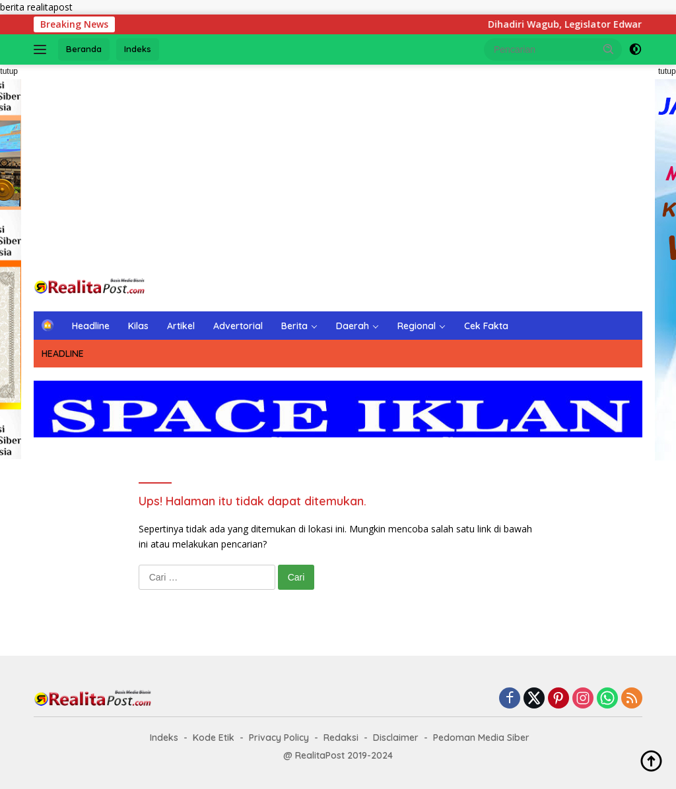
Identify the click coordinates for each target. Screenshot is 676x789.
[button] (608, 48)
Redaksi (340, 737)
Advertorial (238, 326)
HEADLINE (63, 354)
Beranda (84, 49)
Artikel (181, 326)
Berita (294, 326)
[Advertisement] (338, 170)
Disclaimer (396, 737)
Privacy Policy (279, 737)
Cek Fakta (486, 326)
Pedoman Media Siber (481, 737)
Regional (416, 326)
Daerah (352, 326)
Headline (91, 326)
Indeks (137, 49)
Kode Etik (213, 737)
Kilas (138, 326)
